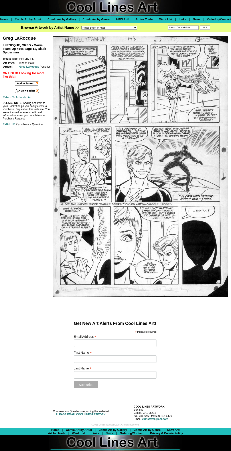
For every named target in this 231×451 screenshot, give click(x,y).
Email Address (85, 337)
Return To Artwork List (17, 97)
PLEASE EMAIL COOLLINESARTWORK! (81, 414)
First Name (83, 353)
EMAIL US (9, 124)
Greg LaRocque (29, 66)
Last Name (83, 368)
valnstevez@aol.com (155, 419)
